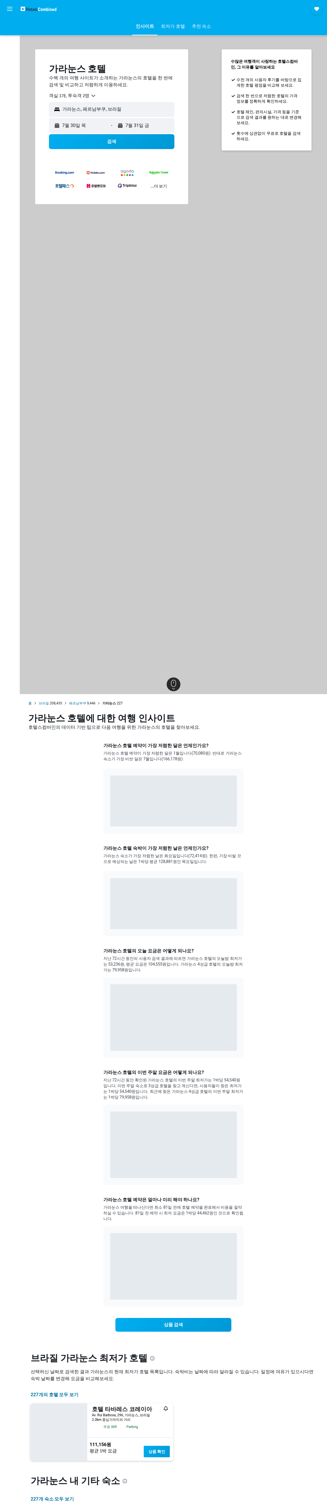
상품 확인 (156, 1451)
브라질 (44, 703)
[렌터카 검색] (9, 50)
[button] (9, 9)
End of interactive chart (110, 920)
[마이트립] (9, 79)
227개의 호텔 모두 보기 (54, 1394)
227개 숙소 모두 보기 (52, 1499)
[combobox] (72, 96)
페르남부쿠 (77, 703)
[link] (173, 1325)
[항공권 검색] (9, 26)
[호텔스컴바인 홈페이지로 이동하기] (38, 8)
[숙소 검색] (9, 38)
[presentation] (152, 1358)
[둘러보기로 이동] (9, 62)
